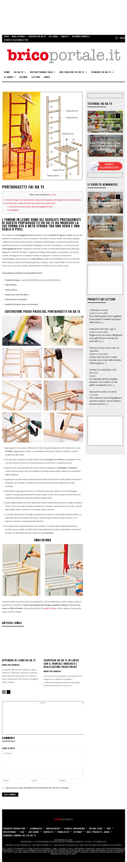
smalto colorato (49, 608)
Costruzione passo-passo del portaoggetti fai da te (30, 207)
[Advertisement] (53, 719)
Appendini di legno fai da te (19, 660)
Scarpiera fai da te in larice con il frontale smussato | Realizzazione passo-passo (61, 664)
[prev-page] (4, 692)
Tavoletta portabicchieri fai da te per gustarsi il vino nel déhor (105, 121)
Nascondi (51, 195)
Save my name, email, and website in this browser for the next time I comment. (37, 788)
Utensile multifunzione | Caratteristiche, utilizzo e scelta (105, 202)
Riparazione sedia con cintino (103, 391)
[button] (120, 37)
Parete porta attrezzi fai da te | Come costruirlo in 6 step (105, 145)
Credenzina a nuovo (98, 310)
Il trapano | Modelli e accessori (105, 251)
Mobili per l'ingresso (10, 665)
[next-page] (8, 692)
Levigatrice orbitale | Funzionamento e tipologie (105, 226)
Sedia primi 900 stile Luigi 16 (102, 329)
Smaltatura (12, 210)
